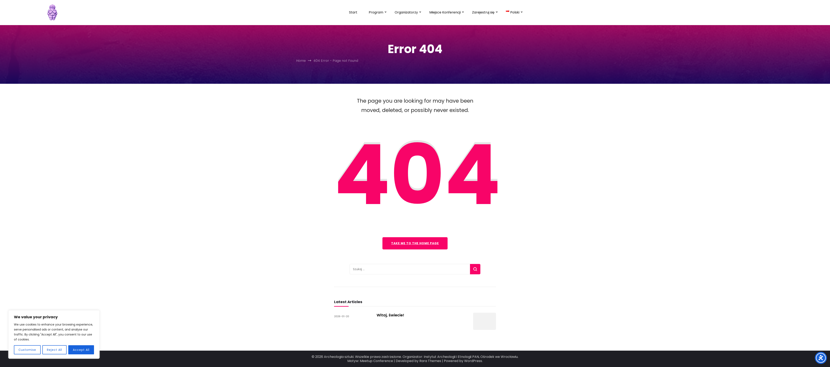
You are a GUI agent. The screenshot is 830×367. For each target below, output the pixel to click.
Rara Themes (430, 361)
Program (376, 12)
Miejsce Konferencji (445, 12)
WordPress (473, 361)
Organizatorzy (406, 12)
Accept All (81, 350)
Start (353, 12)
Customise (27, 350)
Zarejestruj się (483, 12)
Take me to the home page (415, 243)
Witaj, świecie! (390, 315)
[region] (54, 334)
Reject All (54, 350)
